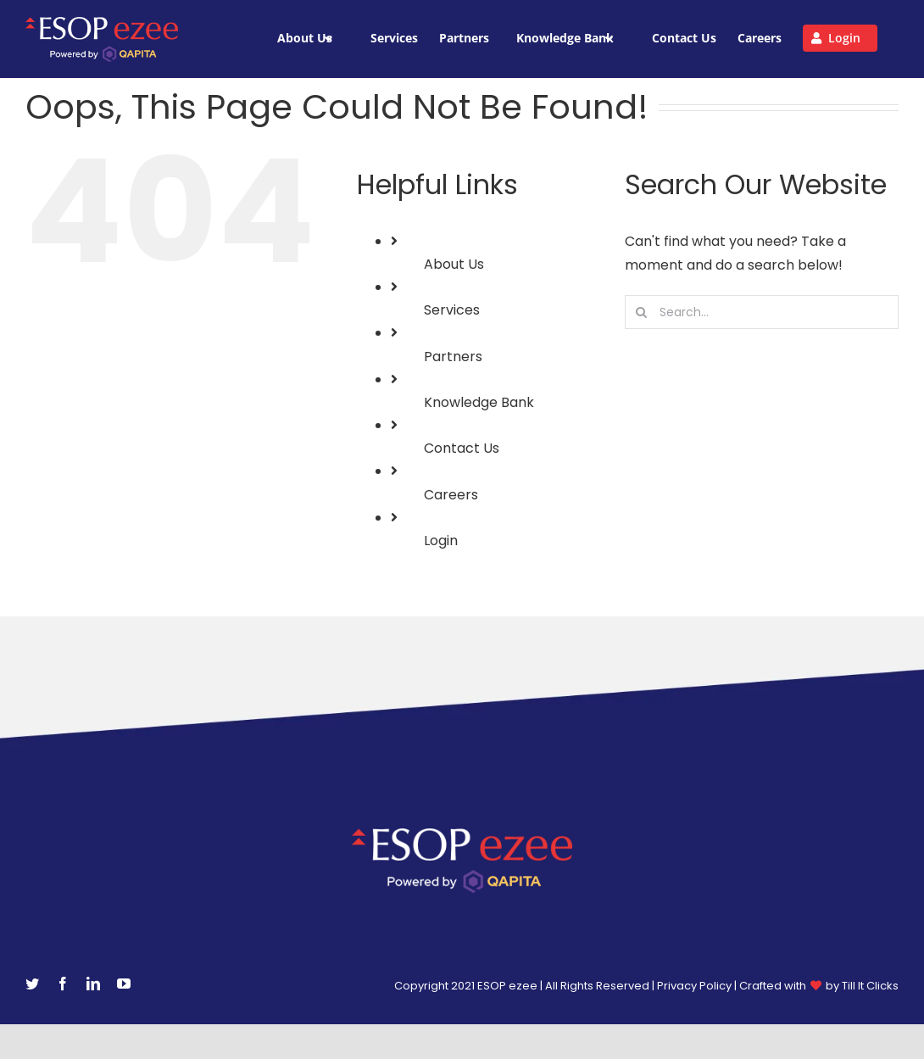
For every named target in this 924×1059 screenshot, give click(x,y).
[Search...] (762, 312)
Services (452, 310)
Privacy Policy (694, 986)
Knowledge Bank (479, 402)
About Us (454, 264)
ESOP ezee (508, 986)
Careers (451, 494)
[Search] (642, 312)
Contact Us (461, 448)
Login (441, 540)
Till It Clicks (870, 986)
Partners (453, 356)
